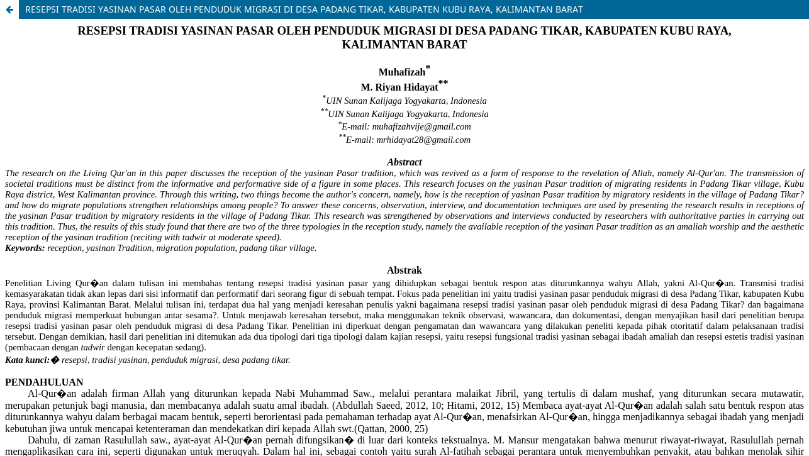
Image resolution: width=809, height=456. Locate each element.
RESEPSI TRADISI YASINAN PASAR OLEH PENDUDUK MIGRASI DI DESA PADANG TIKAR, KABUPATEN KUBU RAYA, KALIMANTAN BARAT (304, 9)
